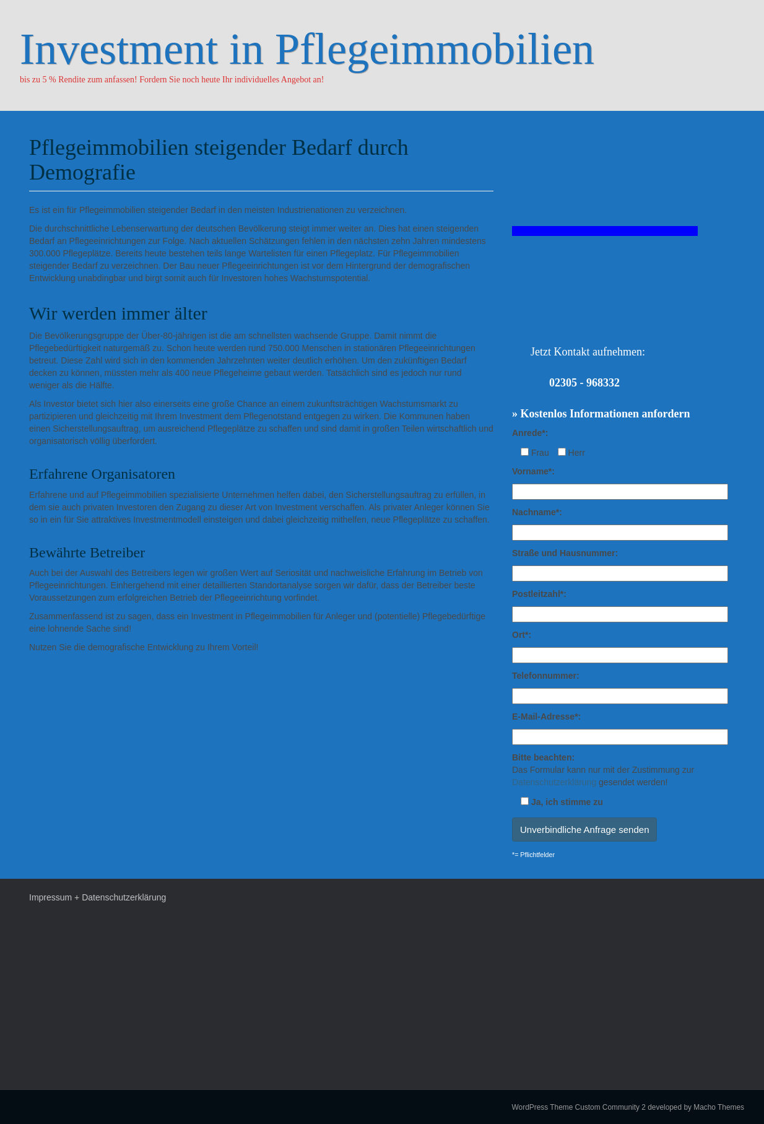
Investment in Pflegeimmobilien (307, 49)
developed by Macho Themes (696, 1107)
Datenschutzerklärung (554, 782)
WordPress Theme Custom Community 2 (579, 1107)
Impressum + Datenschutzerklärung (97, 897)
